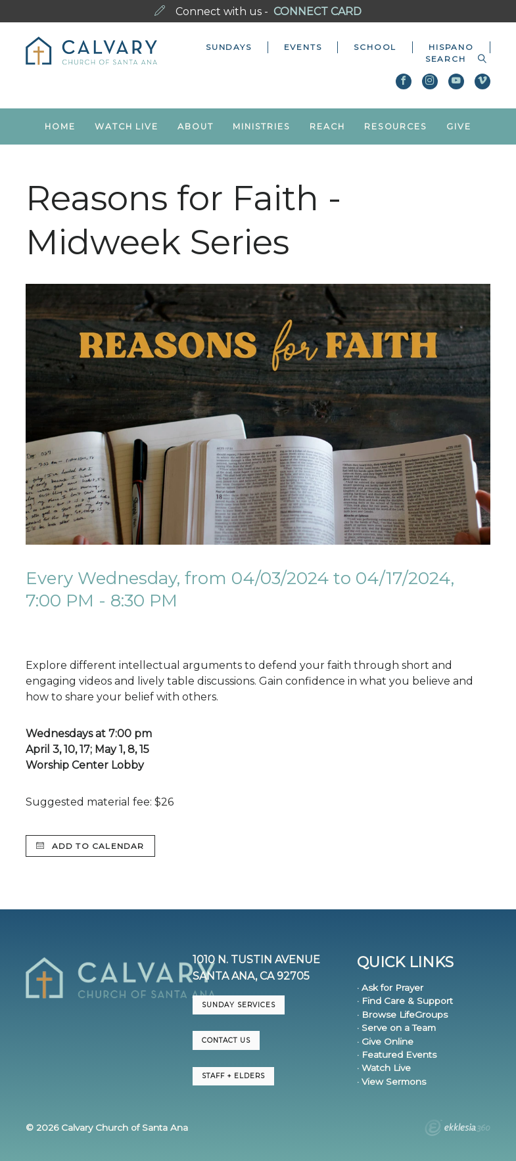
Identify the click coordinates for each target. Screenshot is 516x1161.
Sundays (229, 47)
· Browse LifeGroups (402, 1014)
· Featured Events (396, 1054)
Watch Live (126, 126)
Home (60, 126)
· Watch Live (384, 1067)
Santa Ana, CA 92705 (251, 976)
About (195, 126)
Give (458, 126)
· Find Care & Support (405, 1000)
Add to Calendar (90, 846)
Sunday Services (238, 1005)
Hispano (451, 47)
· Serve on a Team (396, 1027)
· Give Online (385, 1041)
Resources (395, 126)
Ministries (262, 126)
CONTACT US (226, 1040)
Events (303, 47)
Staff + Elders (233, 1076)
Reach (327, 126)
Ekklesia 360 (457, 1129)
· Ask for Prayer (390, 987)
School (375, 47)
